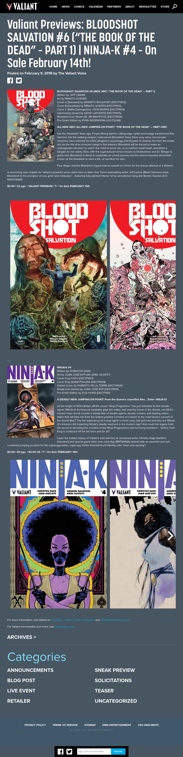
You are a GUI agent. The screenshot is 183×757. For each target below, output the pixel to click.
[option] (58, 287)
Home (53, 17)
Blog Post (21, 691)
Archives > (21, 648)
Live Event (21, 702)
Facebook (57, 631)
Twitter (68, 631)
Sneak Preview (115, 681)
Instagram (88, 631)
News (66, 17)
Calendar (96, 17)
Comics (79, 17)
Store (165, 17)
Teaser (104, 702)
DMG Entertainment (116, 736)
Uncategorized (116, 712)
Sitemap (90, 736)
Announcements (30, 681)
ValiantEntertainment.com (115, 631)
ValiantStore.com (64, 637)
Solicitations (113, 691)
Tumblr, (77, 631)
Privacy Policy (35, 736)
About (130, 17)
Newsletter (147, 17)
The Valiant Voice (72, 84)
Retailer (18, 712)
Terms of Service (65, 736)
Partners (114, 17)
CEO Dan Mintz (148, 736)
